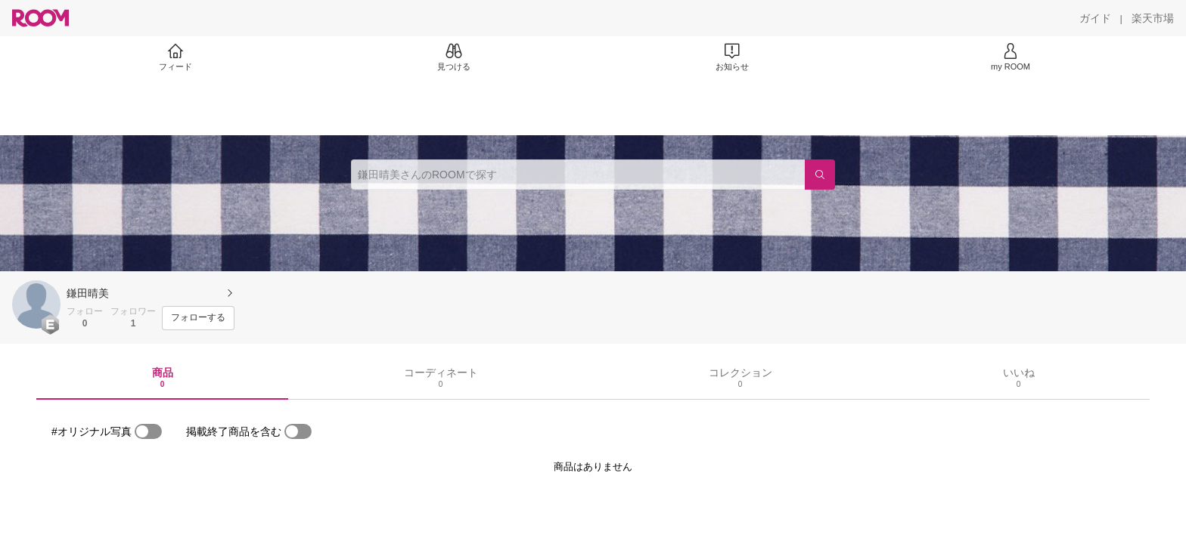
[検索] (820, 174)
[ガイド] (1095, 18)
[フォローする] (198, 318)
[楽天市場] (1153, 18)
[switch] (148, 431)
